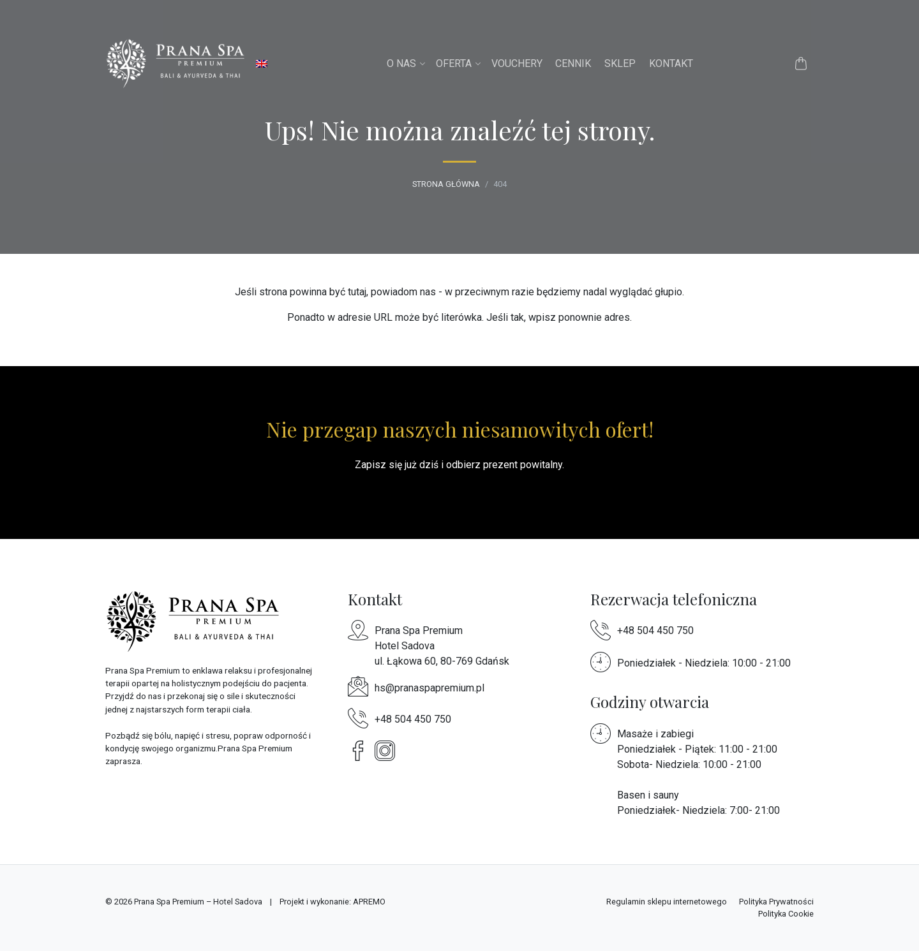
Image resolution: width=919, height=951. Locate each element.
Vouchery (516, 63)
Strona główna (446, 184)
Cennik (573, 63)
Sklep (620, 63)
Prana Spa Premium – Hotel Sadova (198, 901)
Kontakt (671, 63)
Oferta (454, 63)
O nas (401, 63)
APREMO (369, 901)
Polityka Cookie (786, 913)
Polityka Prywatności (776, 901)
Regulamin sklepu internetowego (666, 901)
